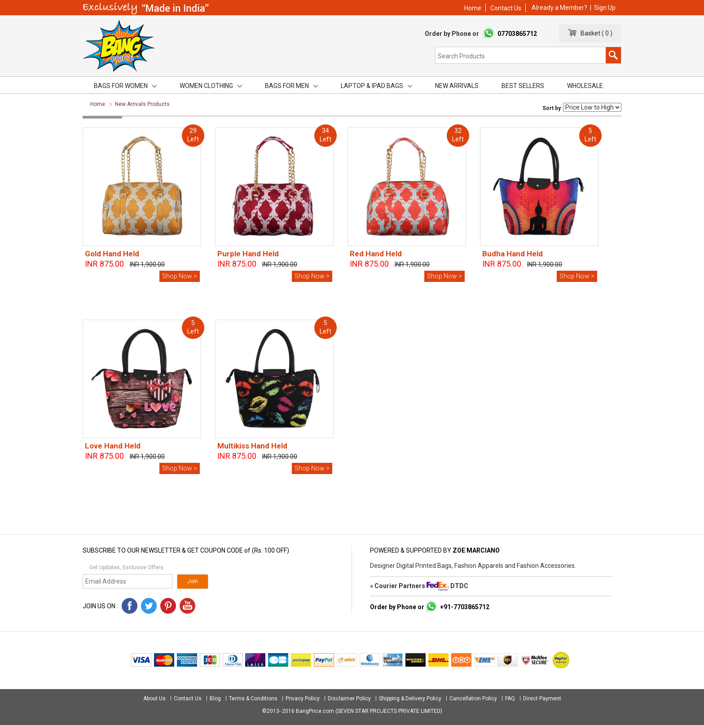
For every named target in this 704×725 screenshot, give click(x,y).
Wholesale (585, 85)
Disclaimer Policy (349, 698)
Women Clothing (211, 85)
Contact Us (505, 8)
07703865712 (517, 33)
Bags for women (125, 85)
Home (472, 8)
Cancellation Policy (473, 698)
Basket (588, 33)
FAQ (510, 698)
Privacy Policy (303, 698)
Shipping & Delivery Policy (410, 698)
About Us (155, 698)
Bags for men (291, 85)
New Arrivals (457, 85)
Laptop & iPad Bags (376, 85)
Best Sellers (523, 85)
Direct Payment (542, 698)
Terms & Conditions (253, 698)
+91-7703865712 (464, 607)
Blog (215, 698)
